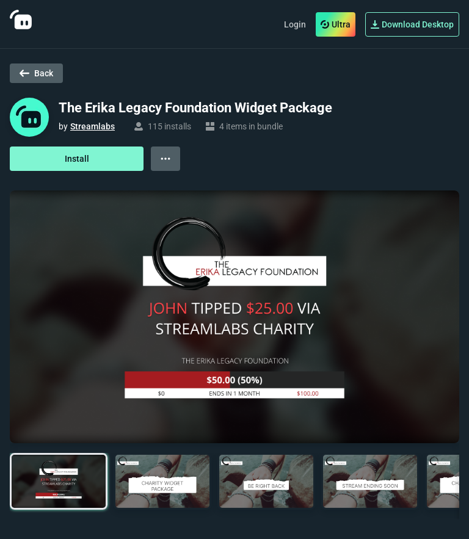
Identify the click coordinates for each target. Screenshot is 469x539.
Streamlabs (92, 126)
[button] (58, 481)
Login (295, 24)
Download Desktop (412, 24)
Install (77, 159)
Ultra (336, 24)
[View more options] (165, 159)
